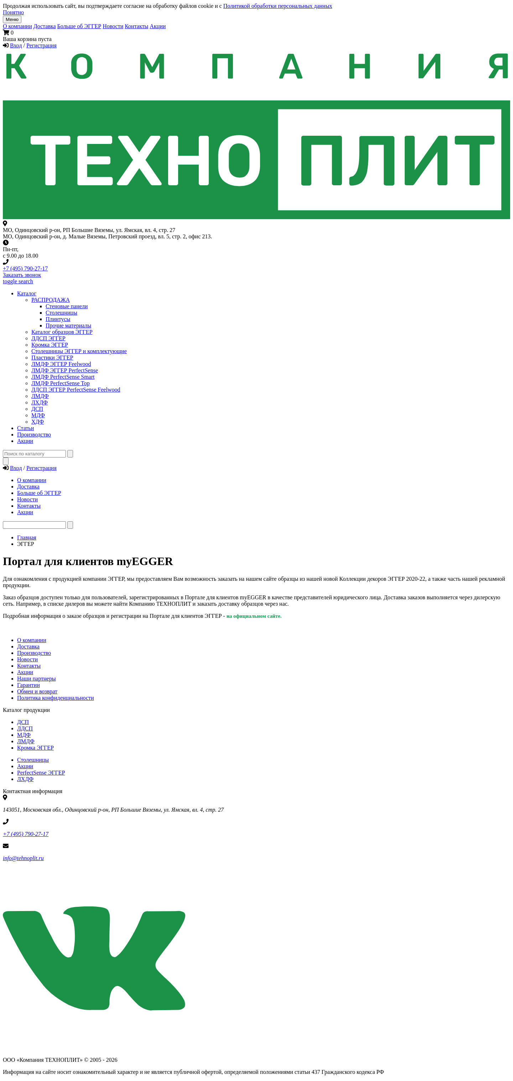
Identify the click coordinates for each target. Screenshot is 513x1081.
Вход (16, 45)
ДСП (23, 722)
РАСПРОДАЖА (50, 300)
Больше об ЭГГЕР (79, 26)
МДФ (38, 415)
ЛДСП (25, 728)
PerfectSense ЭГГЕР (41, 773)
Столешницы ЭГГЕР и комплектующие (79, 351)
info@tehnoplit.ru (23, 858)
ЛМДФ (40, 396)
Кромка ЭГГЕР (49, 345)
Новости (113, 26)
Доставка (44, 26)
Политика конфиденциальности (55, 698)
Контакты (136, 26)
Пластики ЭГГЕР (52, 358)
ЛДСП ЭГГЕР (48, 338)
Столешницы (33, 760)
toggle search (18, 281)
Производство (34, 653)
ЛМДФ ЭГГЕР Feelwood (61, 364)
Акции (158, 26)
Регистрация (41, 45)
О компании (17, 26)
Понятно (13, 12)
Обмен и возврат (37, 691)
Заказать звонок (22, 275)
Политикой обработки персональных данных (277, 6)
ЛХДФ (25, 779)
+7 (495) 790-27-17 (25, 268)
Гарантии (28, 685)
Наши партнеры (36, 679)
